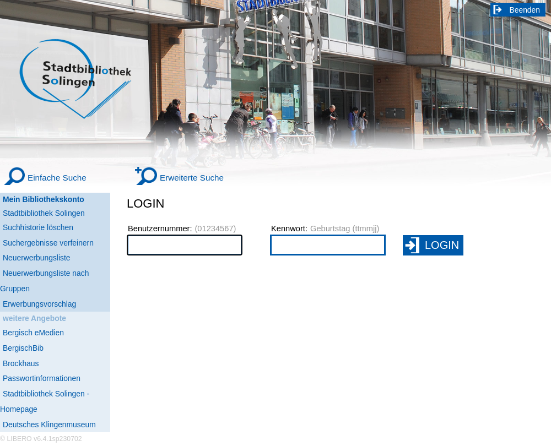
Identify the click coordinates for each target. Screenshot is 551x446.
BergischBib (23, 348)
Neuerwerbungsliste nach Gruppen (44, 281)
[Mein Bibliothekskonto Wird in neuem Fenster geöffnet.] (55, 199)
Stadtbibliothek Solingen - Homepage (44, 401)
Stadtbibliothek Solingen (44, 213)
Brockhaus (21, 363)
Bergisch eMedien (33, 332)
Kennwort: (289, 228)
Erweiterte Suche (192, 177)
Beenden (525, 10)
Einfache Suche (57, 177)
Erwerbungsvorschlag (39, 304)
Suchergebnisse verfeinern (48, 242)
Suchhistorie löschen (38, 227)
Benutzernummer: (160, 228)
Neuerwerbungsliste (37, 257)
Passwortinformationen (41, 378)
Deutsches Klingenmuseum (49, 424)
